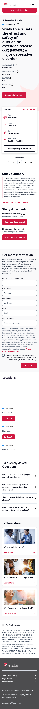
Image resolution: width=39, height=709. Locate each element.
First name (6, 288)
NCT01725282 (7, 74)
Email (4, 308)
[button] (19, 476)
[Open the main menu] (35, 4)
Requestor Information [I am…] (13, 278)
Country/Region (7, 318)
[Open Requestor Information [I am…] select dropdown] (34, 283)
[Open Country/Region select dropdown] (34, 323)
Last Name (6, 298)
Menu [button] (32, 4)
